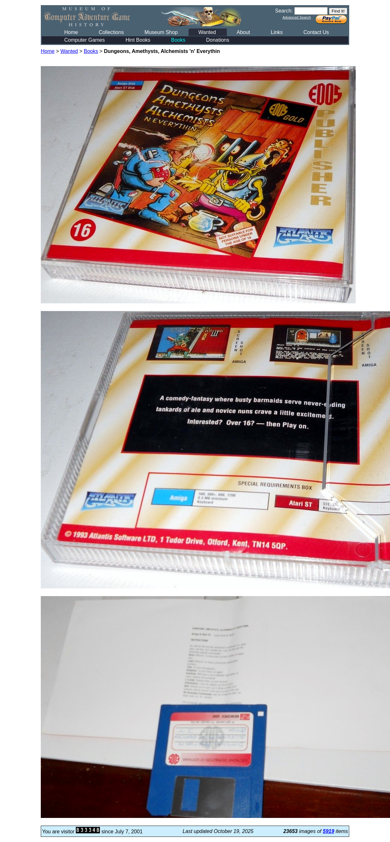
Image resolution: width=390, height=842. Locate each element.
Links (277, 32)
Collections (111, 32)
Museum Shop (161, 32)
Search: (284, 10)
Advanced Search (296, 17)
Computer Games (84, 40)
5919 (328, 831)
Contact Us (316, 32)
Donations (217, 40)
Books (178, 40)
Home (71, 32)
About (243, 32)
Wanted (207, 32)
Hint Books (138, 40)
